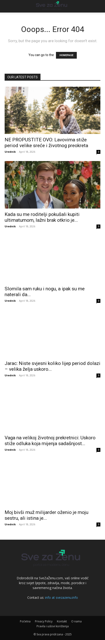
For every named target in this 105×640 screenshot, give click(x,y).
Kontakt (62, 621)
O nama (76, 621)
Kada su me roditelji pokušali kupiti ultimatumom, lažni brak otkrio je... (42, 217)
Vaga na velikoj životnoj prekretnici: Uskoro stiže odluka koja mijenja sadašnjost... (50, 440)
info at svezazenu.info (61, 597)
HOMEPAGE (66, 55)
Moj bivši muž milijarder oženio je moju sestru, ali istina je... (46, 515)
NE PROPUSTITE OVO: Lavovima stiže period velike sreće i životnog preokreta (46, 142)
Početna (25, 621)
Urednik (10, 151)
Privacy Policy (43, 621)
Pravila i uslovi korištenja (53, 626)
